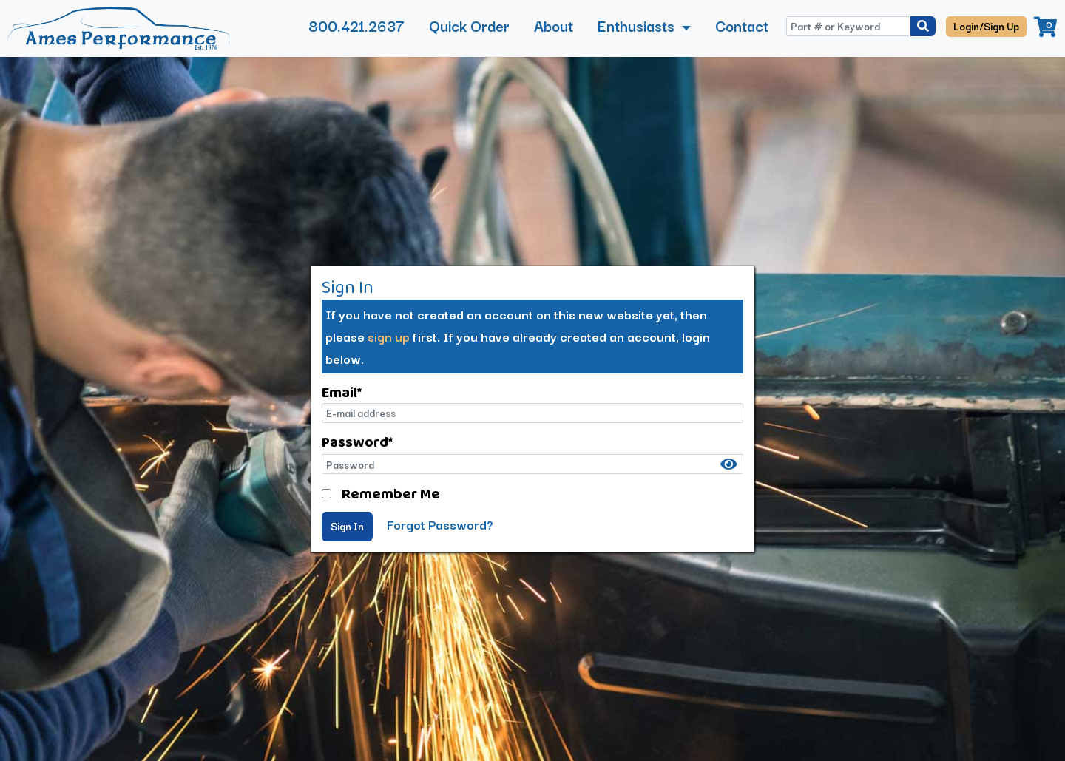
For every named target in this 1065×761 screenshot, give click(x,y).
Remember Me (391, 493)
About (553, 25)
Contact (741, 25)
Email (342, 392)
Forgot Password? (440, 524)
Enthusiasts (638, 25)
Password (357, 441)
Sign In (347, 526)
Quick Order (469, 25)
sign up (389, 336)
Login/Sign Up (986, 26)
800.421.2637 (356, 25)
